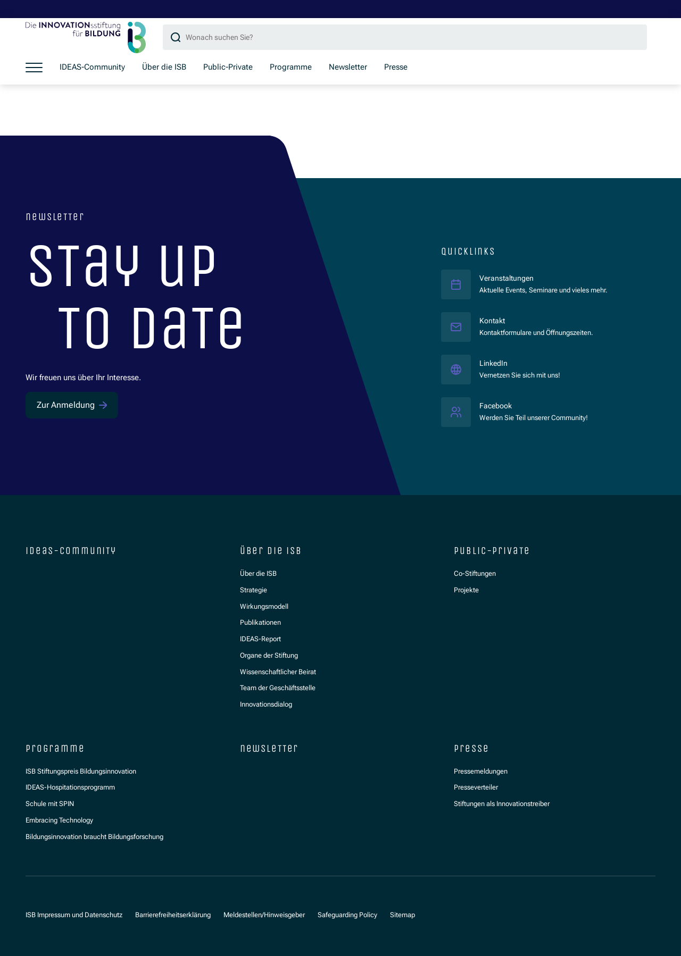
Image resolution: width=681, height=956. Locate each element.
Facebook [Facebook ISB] (533, 405)
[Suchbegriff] (405, 37)
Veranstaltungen (508, 277)
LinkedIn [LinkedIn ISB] (519, 362)
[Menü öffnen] (34, 67)
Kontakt (493, 320)
